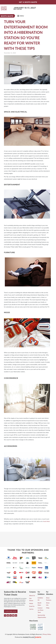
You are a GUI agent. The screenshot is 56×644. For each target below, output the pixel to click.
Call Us (31, 609)
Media (31, 603)
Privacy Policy (47, 634)
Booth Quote (7, 16)
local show (46, 521)
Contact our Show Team (40, 610)
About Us (32, 595)
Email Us (31, 606)
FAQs (47, 608)
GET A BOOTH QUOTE (28, 2)
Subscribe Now (10, 611)
